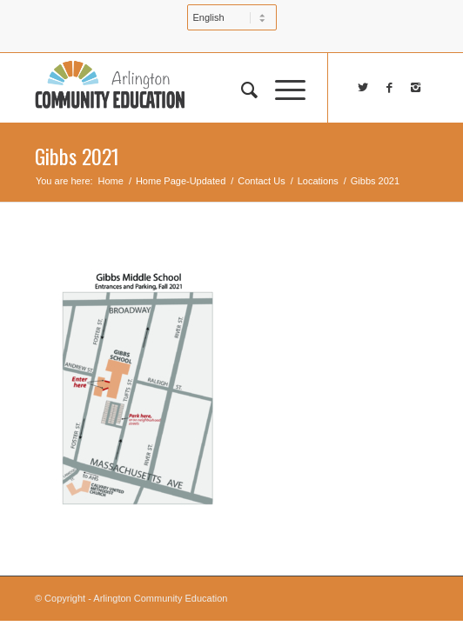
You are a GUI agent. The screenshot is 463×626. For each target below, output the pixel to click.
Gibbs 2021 (77, 155)
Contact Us (261, 181)
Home (111, 181)
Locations (318, 181)
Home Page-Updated (180, 181)
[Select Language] (232, 17)
